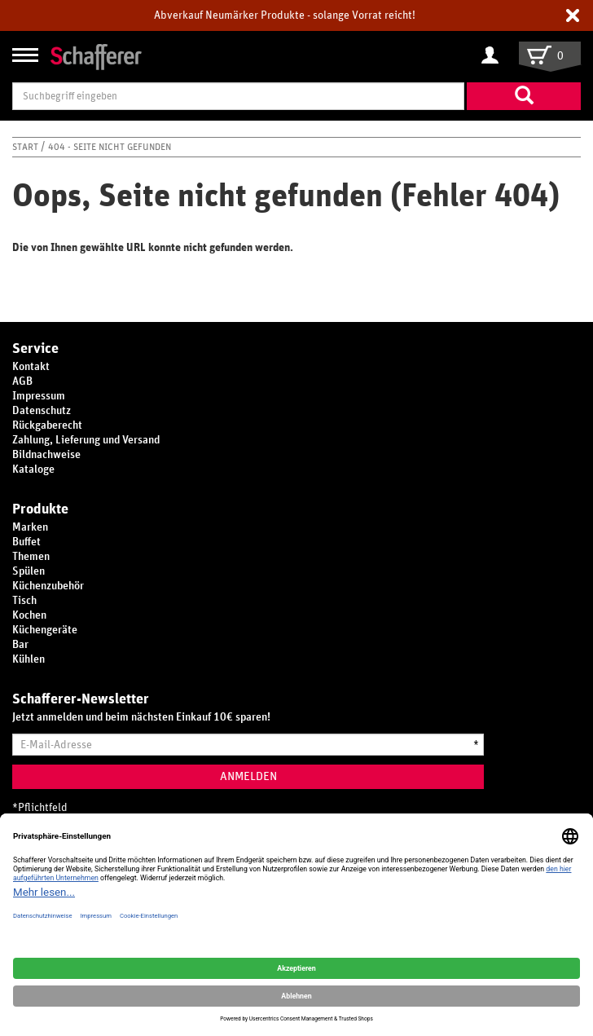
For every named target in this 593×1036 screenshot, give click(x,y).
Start (26, 147)
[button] (572, 15)
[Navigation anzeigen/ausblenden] (25, 55)
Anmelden (248, 776)
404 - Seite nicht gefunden (109, 147)
